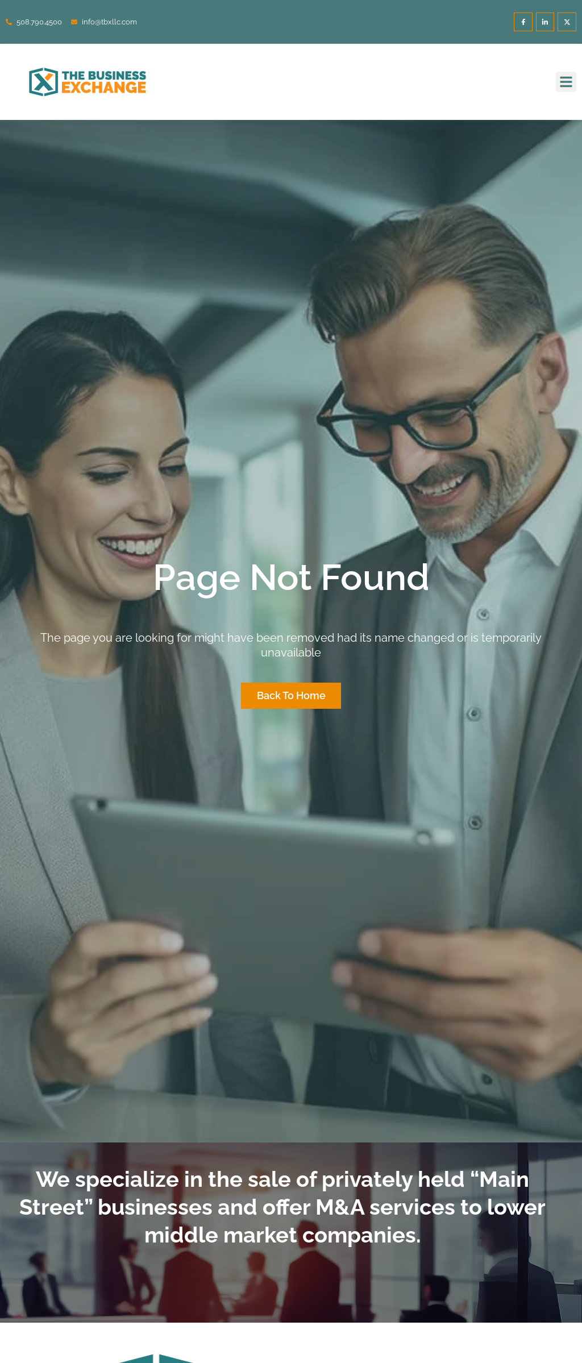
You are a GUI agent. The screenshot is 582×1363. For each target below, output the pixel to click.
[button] (566, 82)
